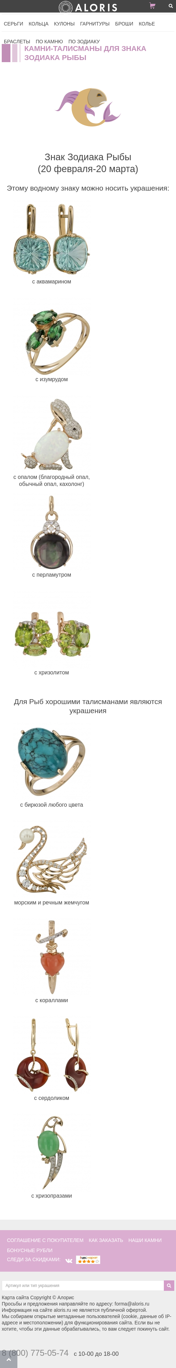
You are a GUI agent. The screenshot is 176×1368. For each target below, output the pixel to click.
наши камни (145, 1240)
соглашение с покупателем (45, 1240)
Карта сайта (15, 1297)
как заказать (106, 1240)
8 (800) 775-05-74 (35, 1353)
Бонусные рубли (30, 1250)
